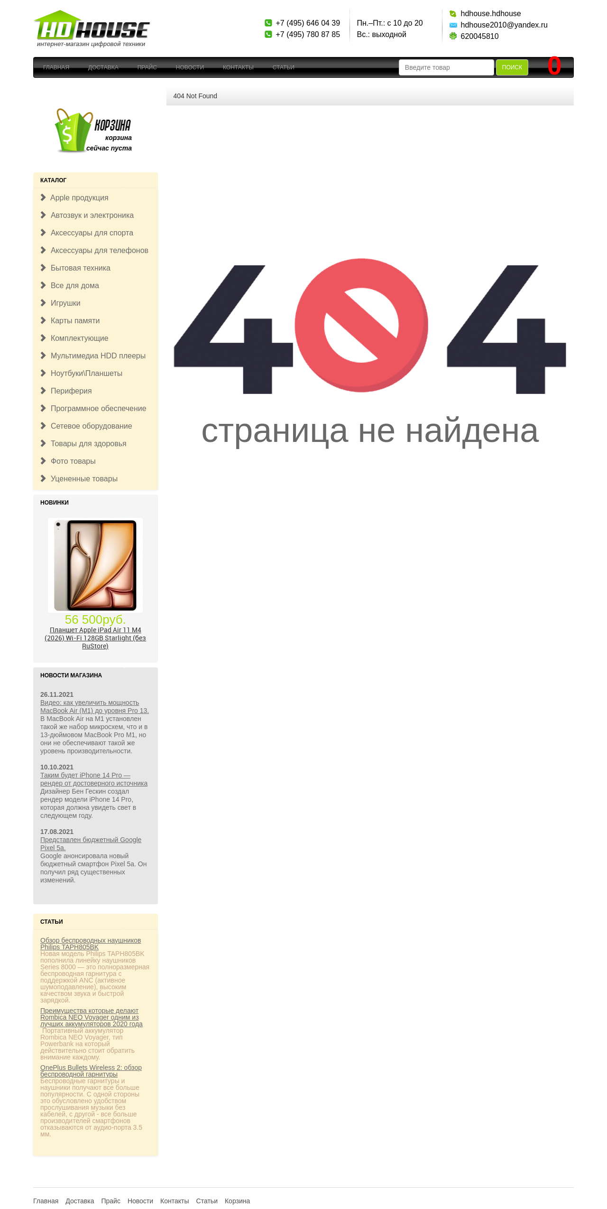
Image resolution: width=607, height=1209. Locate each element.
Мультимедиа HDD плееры (92, 356)
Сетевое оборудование (85, 426)
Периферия (65, 391)
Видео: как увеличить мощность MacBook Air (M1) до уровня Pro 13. (94, 706)
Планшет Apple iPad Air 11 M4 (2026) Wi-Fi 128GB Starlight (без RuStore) (95, 637)
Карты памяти (69, 321)
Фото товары (67, 461)
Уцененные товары (78, 479)
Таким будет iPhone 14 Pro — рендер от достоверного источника (93, 779)
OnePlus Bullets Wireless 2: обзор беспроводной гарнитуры (91, 1071)
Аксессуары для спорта (86, 233)
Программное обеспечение (93, 408)
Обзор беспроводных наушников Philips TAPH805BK (90, 944)
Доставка (103, 67)
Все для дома (69, 285)
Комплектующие (74, 338)
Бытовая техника (74, 268)
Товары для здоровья (83, 444)
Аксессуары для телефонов (93, 250)
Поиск (512, 67)
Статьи (283, 67)
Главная (56, 67)
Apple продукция (74, 198)
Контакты (238, 67)
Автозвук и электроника (86, 215)
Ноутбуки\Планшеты (80, 373)
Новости (190, 67)
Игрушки (60, 303)
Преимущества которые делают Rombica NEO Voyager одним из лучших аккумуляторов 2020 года (91, 1017)
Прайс (147, 67)
